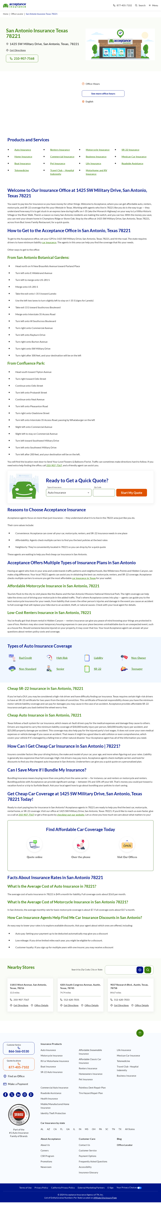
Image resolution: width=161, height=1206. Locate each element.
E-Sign (111, 1188)
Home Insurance (23, 156)
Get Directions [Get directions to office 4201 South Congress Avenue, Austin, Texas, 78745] (69, 1005)
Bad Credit (25, 657)
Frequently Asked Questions (93, 1161)
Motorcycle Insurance (98, 149)
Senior (60, 668)
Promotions (46, 1161)
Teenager (137, 668)
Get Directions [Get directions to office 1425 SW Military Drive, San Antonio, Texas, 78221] (16, 50)
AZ (48, 1129)
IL (74, 1129)
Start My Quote (131, 492)
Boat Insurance (22, 163)
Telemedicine (21, 170)
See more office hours (103, 93)
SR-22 (97, 668)
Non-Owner (138, 657)
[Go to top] (140, 1033)
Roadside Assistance (132, 163)
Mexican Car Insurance (134, 156)
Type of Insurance (54, 487)
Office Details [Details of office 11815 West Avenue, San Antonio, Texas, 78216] (39, 1005)
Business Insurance (96, 156)
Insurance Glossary (88, 1172)
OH (93, 1129)
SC (106, 1129)
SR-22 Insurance (130, 149)
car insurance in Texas (84, 578)
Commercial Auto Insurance (54, 1087)
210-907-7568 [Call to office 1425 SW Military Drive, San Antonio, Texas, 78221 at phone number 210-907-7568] (22, 58)
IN (80, 1129)
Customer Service (88, 1150)
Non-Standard (27, 668)
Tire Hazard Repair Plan (91, 1093)
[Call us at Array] (122, 5)
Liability (98, 657)
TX (120, 1129)
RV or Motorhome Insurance (55, 1061)
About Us (45, 1145)
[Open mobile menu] (153, 5)
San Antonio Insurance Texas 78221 (42, 14)
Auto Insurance (22, 149)
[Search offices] (147, 970)
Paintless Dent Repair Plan (92, 1087)
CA (55, 1129)
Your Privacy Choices (129, 1187)
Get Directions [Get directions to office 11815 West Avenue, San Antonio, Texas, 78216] (19, 1005)
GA (68, 1129)
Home (5, 14)
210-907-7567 (54, 465)
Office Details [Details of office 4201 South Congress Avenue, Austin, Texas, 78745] (90, 1005)
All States (130, 1129)
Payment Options (87, 1156)
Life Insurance (93, 163)
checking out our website (70, 814)
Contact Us (84, 1145)
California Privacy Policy (63, 1188)
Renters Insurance (60, 149)
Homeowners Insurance (90, 1073)
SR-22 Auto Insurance (52, 1072)
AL (42, 1129)
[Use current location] (139, 970)
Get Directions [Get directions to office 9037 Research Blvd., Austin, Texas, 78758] (119, 1005)
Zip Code (97, 487)
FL (61, 1129)
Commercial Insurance (62, 156)
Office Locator (17, 14)
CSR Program (47, 1156)
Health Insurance (49, 1098)
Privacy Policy (41, 1188)
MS (86, 1129)
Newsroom (46, 1167)
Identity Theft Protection (53, 1113)
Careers (45, 1150)
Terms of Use (25, 1188)
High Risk (62, 657)
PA (100, 1129)
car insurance (49, 242)
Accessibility (85, 1167)
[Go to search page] (140, 5)
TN (113, 1129)
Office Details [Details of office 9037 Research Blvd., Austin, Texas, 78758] (140, 1005)
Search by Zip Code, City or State (87, 969)
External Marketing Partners (91, 1188)
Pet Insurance (57, 163)
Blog (119, 1138)
